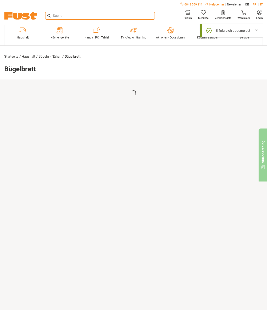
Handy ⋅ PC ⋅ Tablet (96, 33)
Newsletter (234, 4)
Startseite (11, 56)
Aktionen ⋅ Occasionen (170, 33)
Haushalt (23, 33)
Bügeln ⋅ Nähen (50, 56)
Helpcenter (214, 4)
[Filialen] (188, 15)
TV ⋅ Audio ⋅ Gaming (133, 33)
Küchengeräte (60, 33)
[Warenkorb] (244, 15)
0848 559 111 (191, 4)
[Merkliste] (203, 15)
